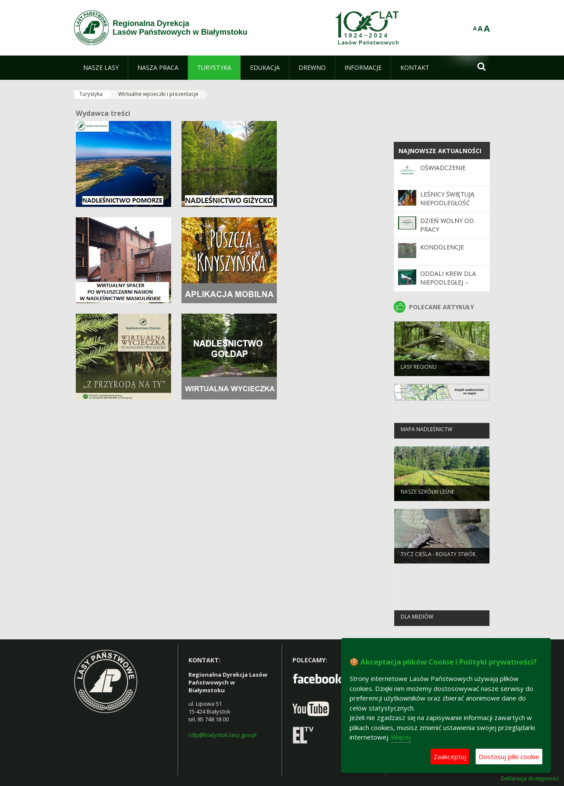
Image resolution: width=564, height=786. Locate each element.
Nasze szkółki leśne (427, 495)
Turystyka (91, 94)
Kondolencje (442, 247)
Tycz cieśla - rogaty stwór (438, 558)
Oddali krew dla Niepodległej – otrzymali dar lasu (448, 286)
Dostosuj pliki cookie (509, 756)
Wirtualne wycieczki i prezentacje (158, 94)
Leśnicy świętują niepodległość (447, 198)
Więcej (401, 737)
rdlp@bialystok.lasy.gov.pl (222, 735)
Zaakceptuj (450, 756)
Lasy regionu (419, 370)
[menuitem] (101, 68)
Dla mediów (417, 620)
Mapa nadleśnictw (426, 433)
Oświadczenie (443, 168)
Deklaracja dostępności (530, 779)
